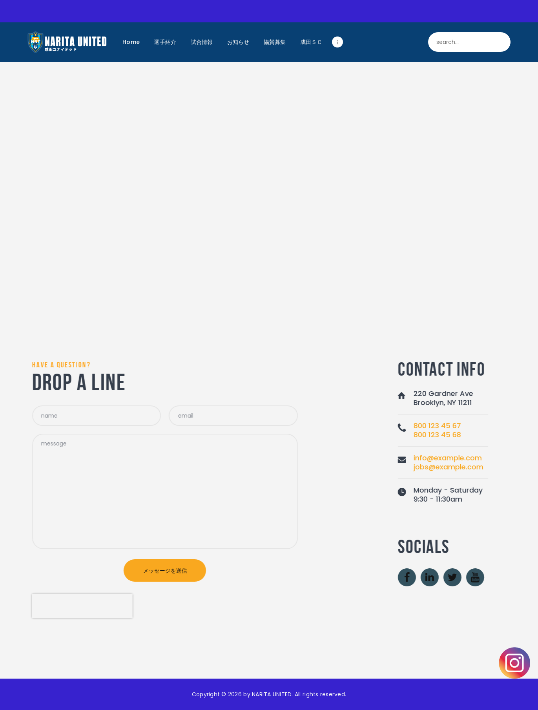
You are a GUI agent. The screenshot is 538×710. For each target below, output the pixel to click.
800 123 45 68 (498, 435)
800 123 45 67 (498, 426)
